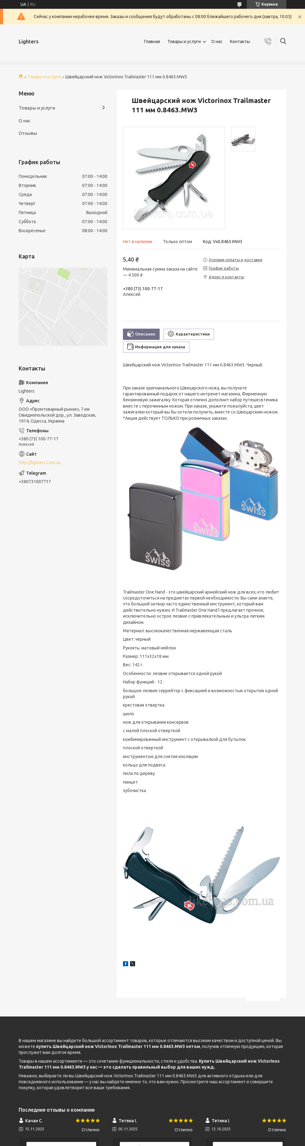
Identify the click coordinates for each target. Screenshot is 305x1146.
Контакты (240, 41)
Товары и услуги (184, 41)
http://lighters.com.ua (39, 462)
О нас (217, 41)
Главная (152, 41)
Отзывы (28, 133)
